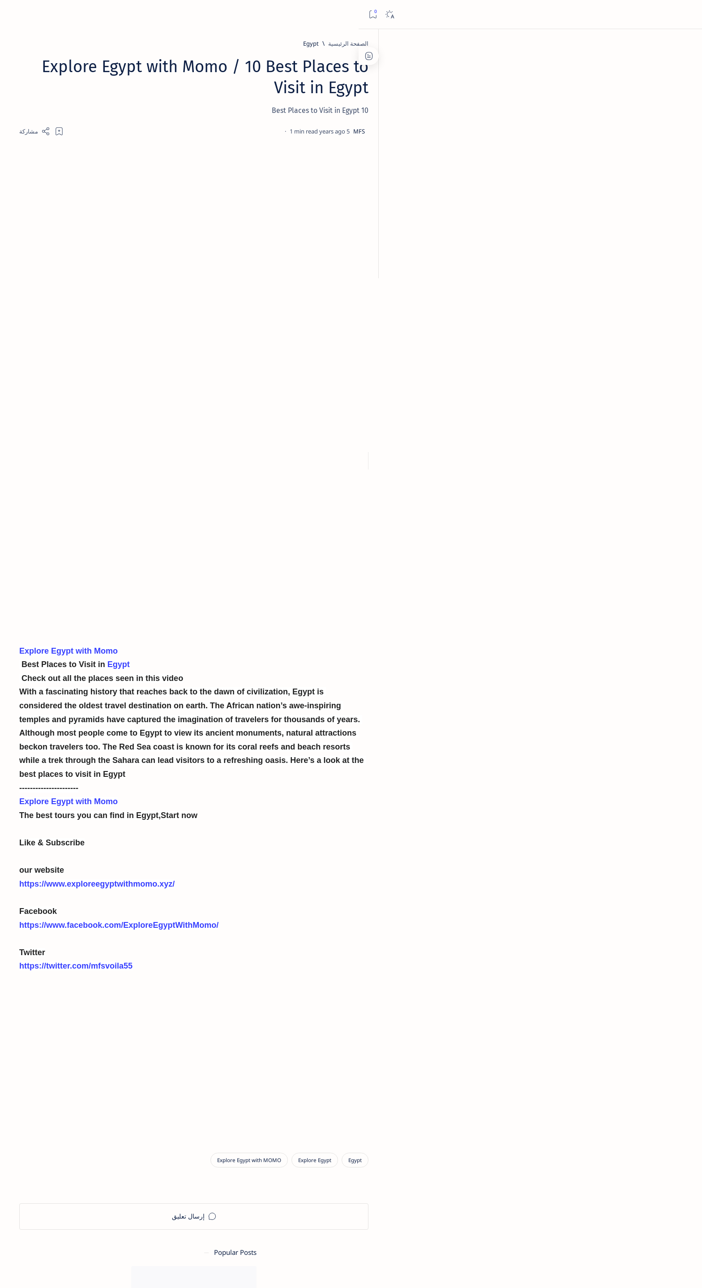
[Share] (246, 131)
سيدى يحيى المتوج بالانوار (160, 152)
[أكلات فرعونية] (118, 486)
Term (207, 1013)
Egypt (330, 667)
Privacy (146, 1013)
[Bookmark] (14, 14)
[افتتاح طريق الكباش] (140, 321)
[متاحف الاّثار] (156, 194)
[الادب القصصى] (183, 508)
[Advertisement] (406, 216)
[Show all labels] (192, 551)
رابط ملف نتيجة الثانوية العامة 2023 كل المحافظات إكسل (145, 299)
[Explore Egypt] (527, 1164)
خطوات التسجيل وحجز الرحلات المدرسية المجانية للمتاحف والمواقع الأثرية (150, 216)
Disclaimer (178, 1013)
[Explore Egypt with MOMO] (461, 1164)
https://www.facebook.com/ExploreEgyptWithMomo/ (331, 927)
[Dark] (31, 14)
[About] (685, 63)
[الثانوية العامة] (155, 283)
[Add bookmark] (271, 131)
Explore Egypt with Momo (280, 653)
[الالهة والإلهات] (118, 508)
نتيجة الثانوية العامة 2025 (162, 373)
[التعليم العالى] (118, 530)
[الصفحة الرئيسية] (685, 45)
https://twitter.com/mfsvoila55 (288, 969)
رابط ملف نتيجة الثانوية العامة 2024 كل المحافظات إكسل (145, 338)
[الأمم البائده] (183, 530)
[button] (97, 1270)
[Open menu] (685, 14)
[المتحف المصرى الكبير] (142, 243)
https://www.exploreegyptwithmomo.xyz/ (309, 886)
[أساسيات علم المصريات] (118, 463)
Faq (123, 1013)
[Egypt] (523, 43)
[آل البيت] (164, 140)
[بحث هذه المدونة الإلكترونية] (525, 14)
